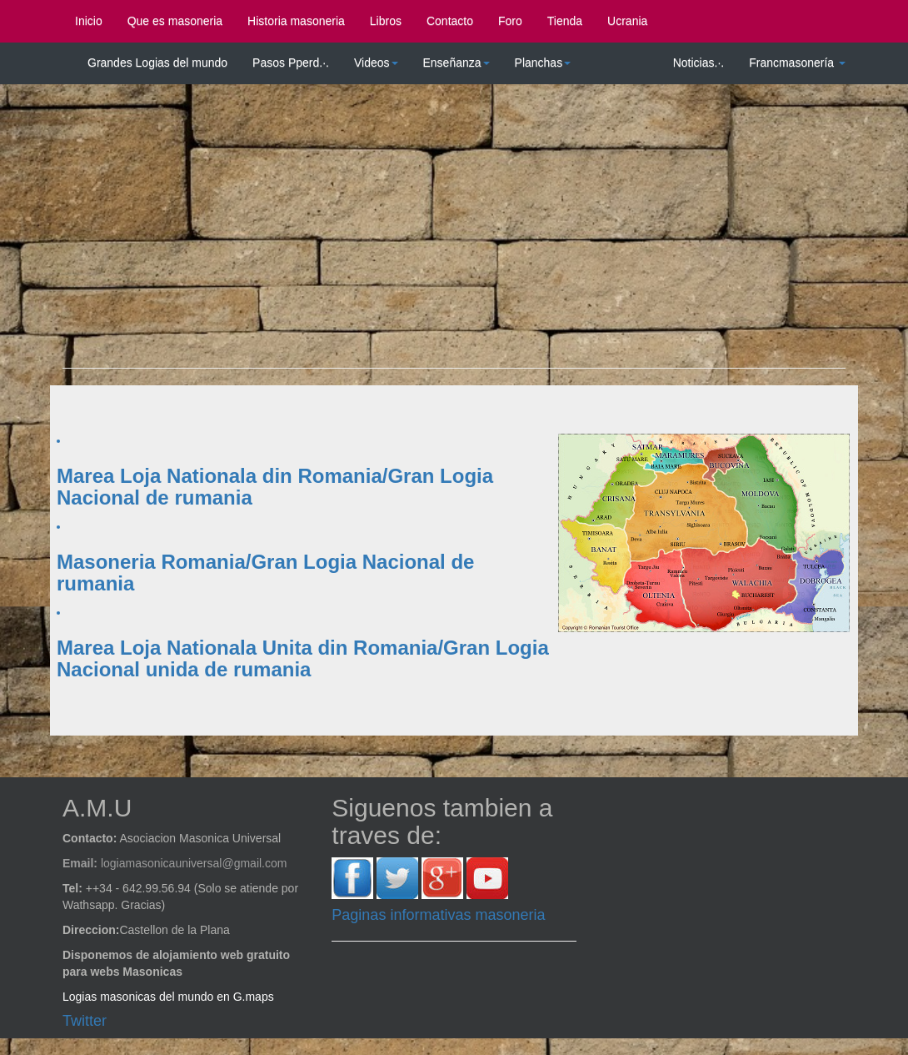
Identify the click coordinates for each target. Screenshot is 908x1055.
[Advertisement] (454, 234)
